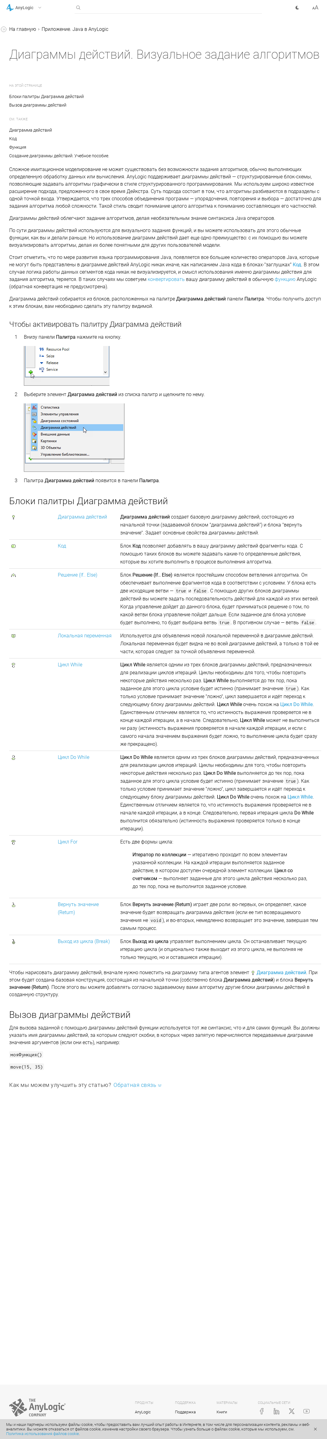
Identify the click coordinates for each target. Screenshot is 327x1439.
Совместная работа (34, 454)
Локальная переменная (44, 354)
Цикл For (27, 389)
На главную (114, 29)
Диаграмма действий (41, 319)
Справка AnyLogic (26, 30)
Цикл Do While (33, 377)
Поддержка (185, 1412)
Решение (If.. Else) (155, 649)
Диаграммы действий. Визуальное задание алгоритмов (37, 272)
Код (21, 330)
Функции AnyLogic (32, 115)
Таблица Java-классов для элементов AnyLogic (42, 100)
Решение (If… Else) (37, 342)
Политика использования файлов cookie (42, 1433)
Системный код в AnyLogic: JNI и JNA (42, 229)
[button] (31, 7)
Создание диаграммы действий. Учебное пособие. (42, 299)
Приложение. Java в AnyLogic (39, 73)
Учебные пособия (26, 42)
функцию (289, 330)
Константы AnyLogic (35, 127)
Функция (109, 147)
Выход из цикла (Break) (43, 412)
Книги (222, 1412)
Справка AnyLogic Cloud (33, 478)
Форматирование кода (37, 443)
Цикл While (29, 365)
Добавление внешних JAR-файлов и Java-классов (42, 182)
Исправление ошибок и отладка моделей (38, 143)
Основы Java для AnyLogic (42, 84)
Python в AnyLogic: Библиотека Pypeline (35, 248)
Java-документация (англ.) (36, 466)
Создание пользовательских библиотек (44, 162)
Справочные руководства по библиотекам (38, 57)
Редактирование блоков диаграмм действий (44, 427)
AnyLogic (143, 1412)
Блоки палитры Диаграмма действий (139, 96)
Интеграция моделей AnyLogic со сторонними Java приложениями (45, 205)
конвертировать (170, 330)
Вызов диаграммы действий (129, 105)
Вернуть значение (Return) (46, 400)
